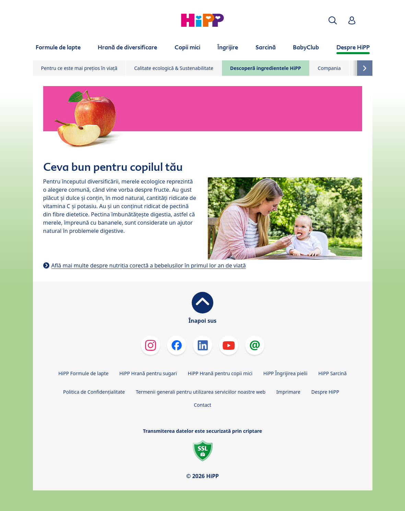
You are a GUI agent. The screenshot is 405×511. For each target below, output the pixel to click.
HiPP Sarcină (332, 373)
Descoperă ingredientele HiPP (265, 68)
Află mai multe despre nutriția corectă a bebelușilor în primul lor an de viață (148, 265)
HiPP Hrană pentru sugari (148, 373)
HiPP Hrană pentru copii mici (220, 373)
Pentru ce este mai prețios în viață (79, 68)
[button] (333, 20)
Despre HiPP (325, 392)
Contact (202, 405)
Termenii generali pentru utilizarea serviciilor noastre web (200, 392)
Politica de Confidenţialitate (94, 392)
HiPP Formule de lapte (83, 373)
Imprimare (288, 392)
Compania (329, 68)
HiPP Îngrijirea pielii (285, 373)
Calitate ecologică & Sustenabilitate (173, 68)
